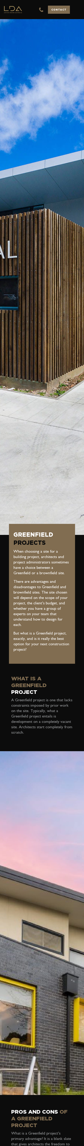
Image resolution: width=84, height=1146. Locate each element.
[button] (77, 9)
